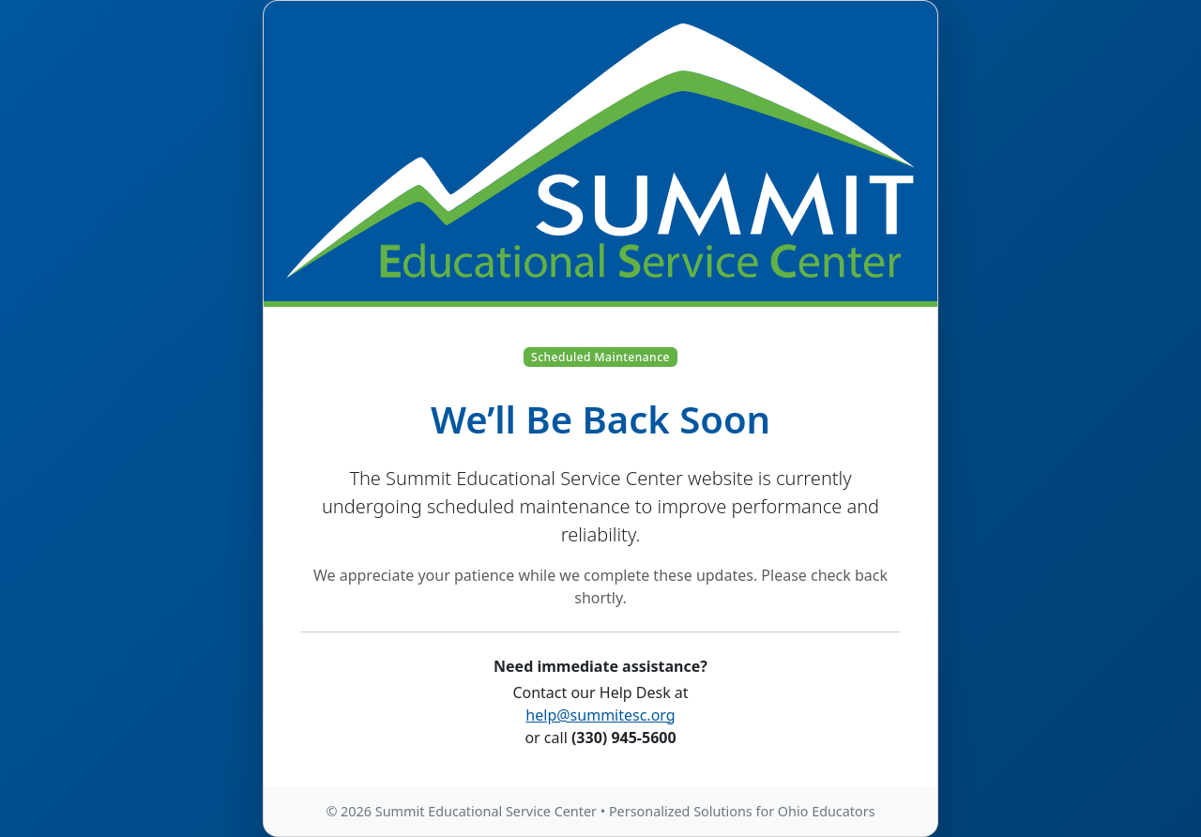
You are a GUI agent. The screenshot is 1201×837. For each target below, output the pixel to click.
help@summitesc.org (600, 715)
